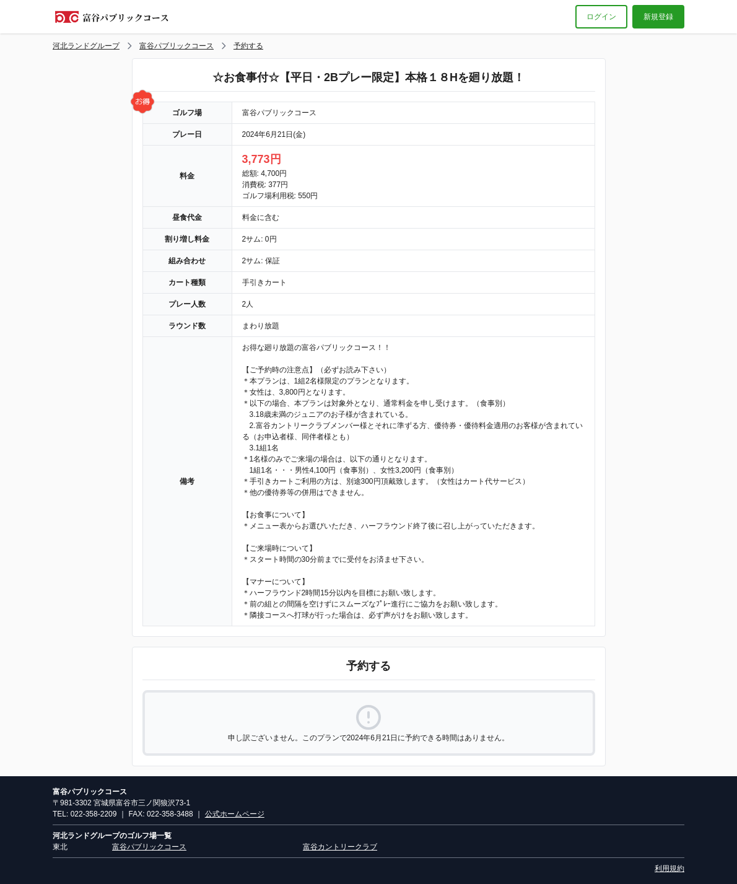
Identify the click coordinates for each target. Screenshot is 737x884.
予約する (248, 46)
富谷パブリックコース (176, 46)
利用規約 (669, 868)
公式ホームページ (234, 814)
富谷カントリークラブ (340, 846)
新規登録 (658, 16)
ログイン (601, 16)
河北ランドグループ (86, 46)
